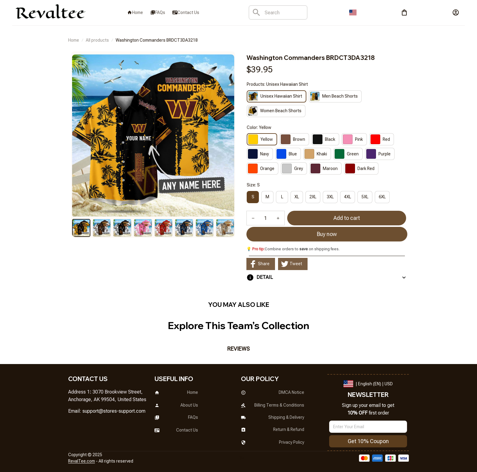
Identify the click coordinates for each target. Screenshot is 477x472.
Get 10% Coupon (368, 441)
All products (97, 40)
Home (73, 40)
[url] (113, 411)
